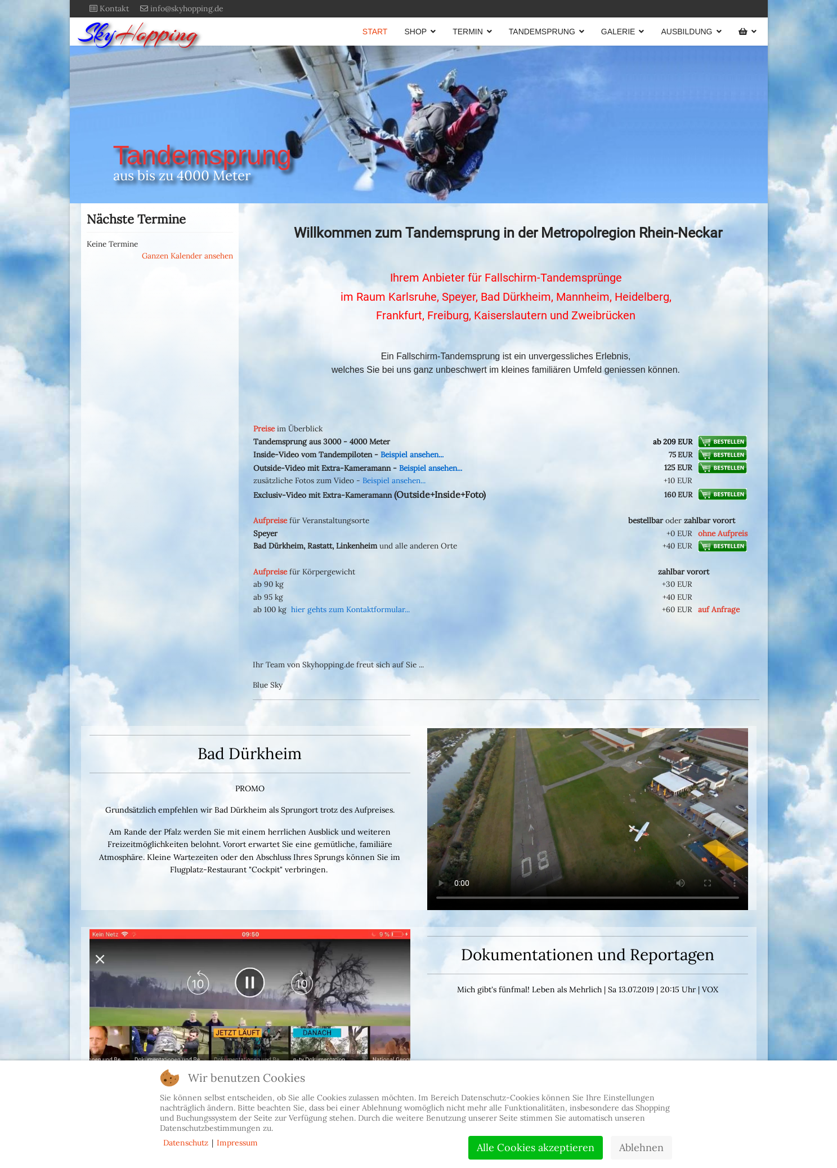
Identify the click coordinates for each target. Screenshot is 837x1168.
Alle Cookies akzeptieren (535, 1147)
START (375, 31)
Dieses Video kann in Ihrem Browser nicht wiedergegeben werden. (587, 818)
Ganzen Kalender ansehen (187, 256)
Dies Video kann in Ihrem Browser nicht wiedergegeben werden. (249, 1019)
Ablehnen (641, 1147)
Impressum (237, 1143)
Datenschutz (185, 1143)
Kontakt (114, 8)
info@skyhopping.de (186, 8)
